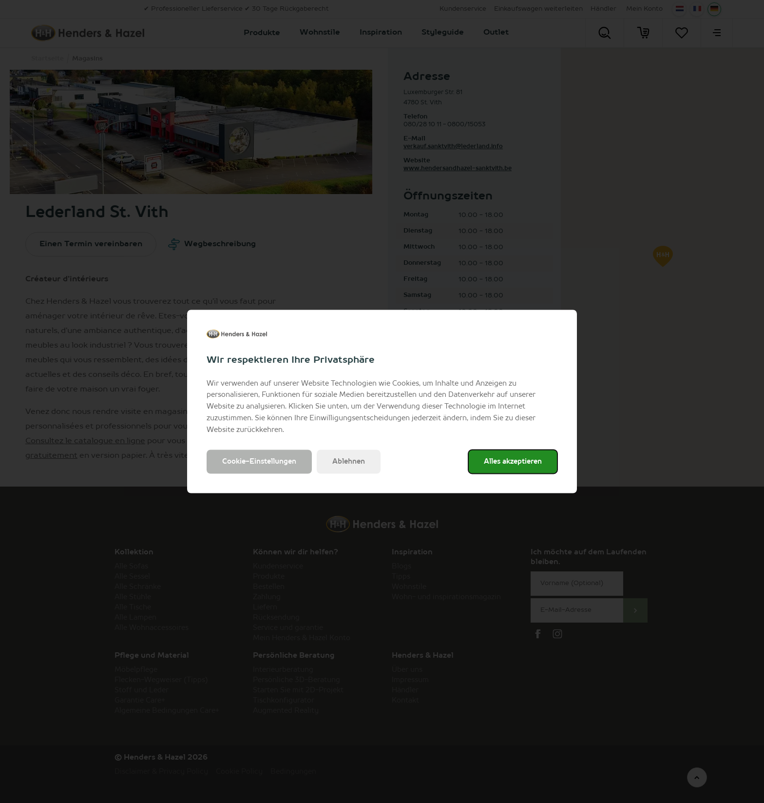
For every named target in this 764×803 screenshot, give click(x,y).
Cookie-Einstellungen (259, 461)
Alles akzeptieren (513, 461)
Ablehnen (348, 461)
